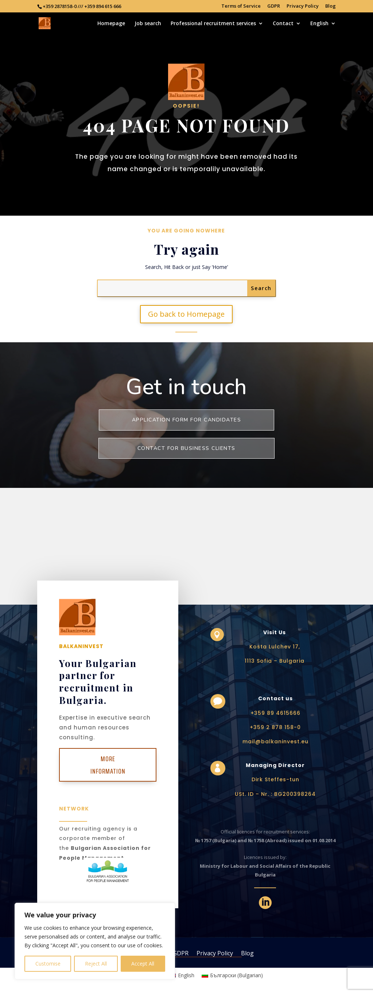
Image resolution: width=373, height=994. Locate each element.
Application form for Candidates (186, 419)
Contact (283, 24)
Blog (330, 6)
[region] (95, 941)
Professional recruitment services (213, 24)
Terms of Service (241, 6)
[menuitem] (323, 27)
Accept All (142, 963)
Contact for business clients (186, 448)
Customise (48, 963)
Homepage (111, 24)
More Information (107, 765)
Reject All (96, 963)
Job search (148, 24)
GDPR (273, 6)
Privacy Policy (303, 6)
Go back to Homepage (186, 314)
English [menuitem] (186, 975)
